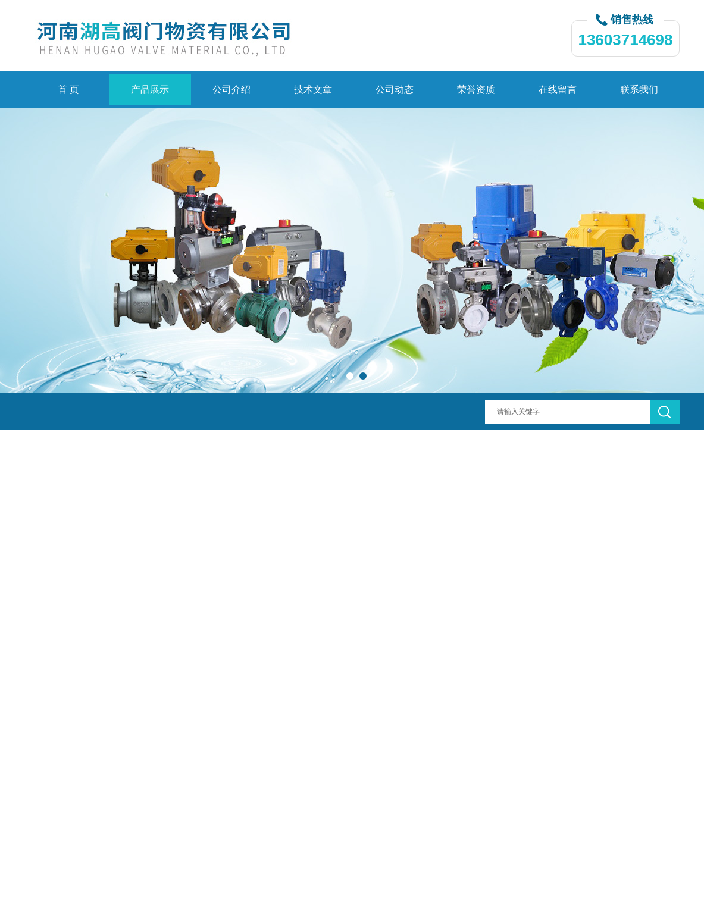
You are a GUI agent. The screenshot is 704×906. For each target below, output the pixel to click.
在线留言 (558, 89)
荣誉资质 (476, 89)
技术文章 (313, 89)
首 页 (68, 89)
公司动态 (395, 89)
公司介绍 (231, 89)
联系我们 (639, 89)
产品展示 (150, 89)
